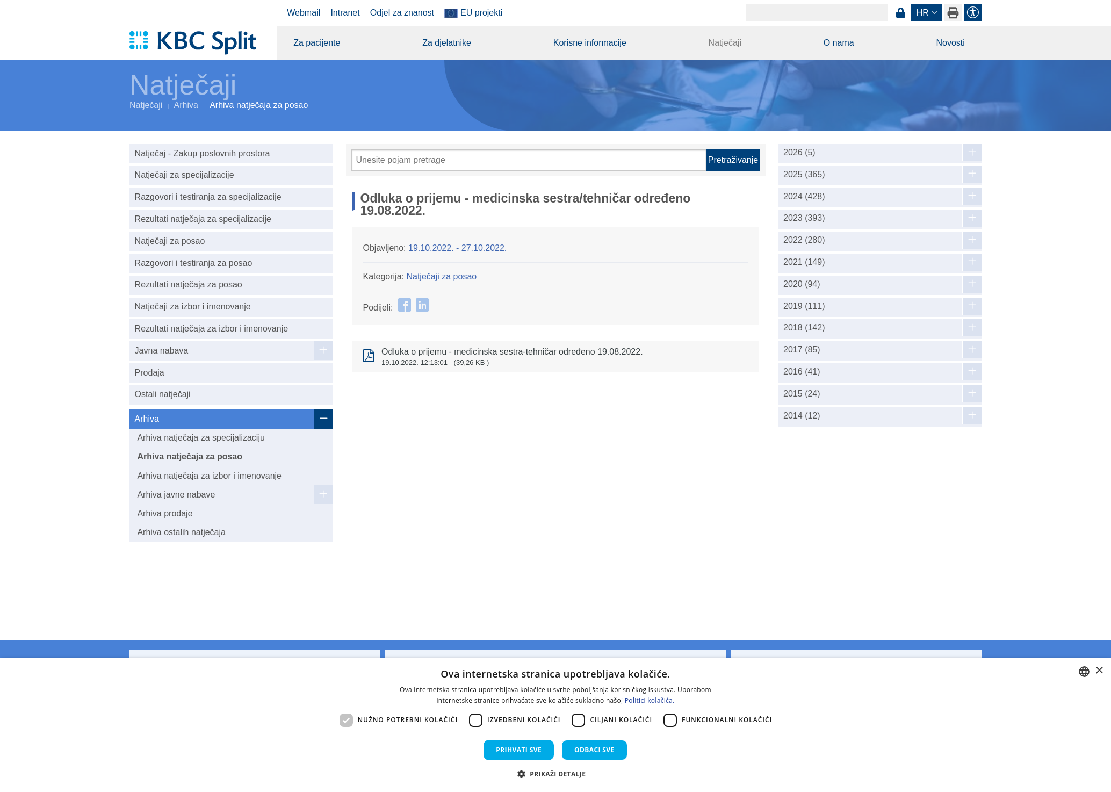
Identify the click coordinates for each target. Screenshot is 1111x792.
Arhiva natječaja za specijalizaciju (200, 437)
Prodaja (149, 372)
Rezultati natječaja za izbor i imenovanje (211, 328)
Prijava (900, 12)
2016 (801, 372)
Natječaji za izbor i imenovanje (193, 306)
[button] (555, 773)
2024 (804, 196)
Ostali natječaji (163, 394)
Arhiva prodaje (164, 513)
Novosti (950, 42)
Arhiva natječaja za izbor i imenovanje (209, 475)
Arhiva (186, 105)
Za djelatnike (446, 42)
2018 (804, 327)
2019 (804, 306)
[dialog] (555, 725)
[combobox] (1084, 671)
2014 (801, 416)
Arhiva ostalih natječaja (181, 532)
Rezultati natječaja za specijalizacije (203, 219)
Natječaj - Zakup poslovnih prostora (202, 153)
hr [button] (923, 12)
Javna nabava (162, 350)
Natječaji (725, 42)
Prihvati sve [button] (519, 749)
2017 (801, 349)
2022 (804, 240)
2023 (804, 218)
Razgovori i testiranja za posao (193, 263)
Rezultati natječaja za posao (188, 284)
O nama (839, 42)
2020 (801, 284)
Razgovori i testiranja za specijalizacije (208, 196)
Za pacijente (316, 42)
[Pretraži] (528, 160)
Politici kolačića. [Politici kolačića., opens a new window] (650, 700)
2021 (804, 262)
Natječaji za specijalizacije (184, 174)
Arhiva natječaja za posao (189, 456)
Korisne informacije (589, 42)
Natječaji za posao (170, 241)
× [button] (1099, 671)
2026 (799, 152)
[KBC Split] (197, 43)
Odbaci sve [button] (594, 749)
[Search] (817, 12)
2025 (804, 174)
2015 (801, 394)
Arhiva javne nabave (176, 494)
